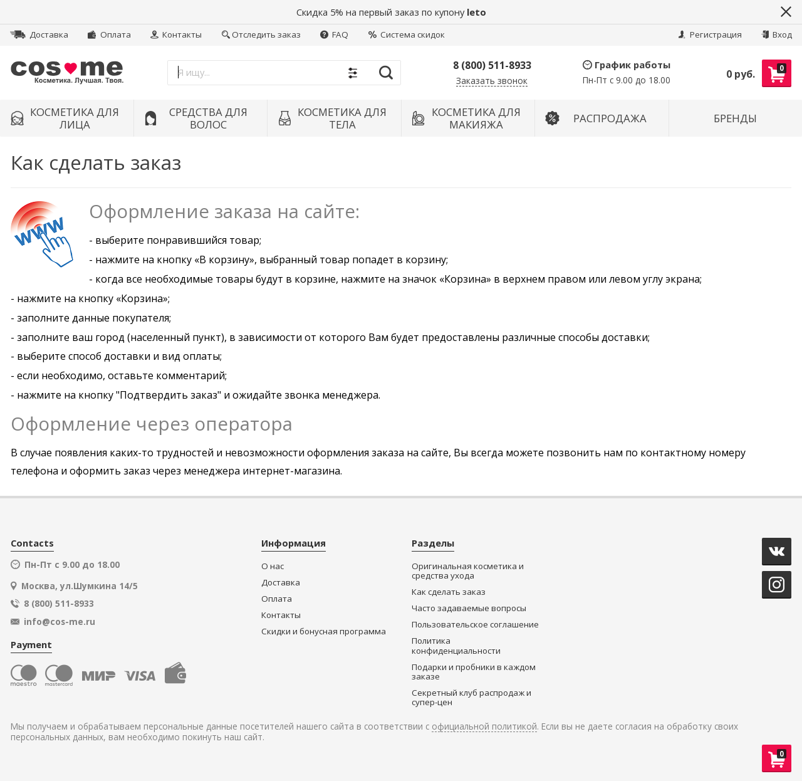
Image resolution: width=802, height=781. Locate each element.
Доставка (39, 34)
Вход (776, 34)
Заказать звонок (492, 81)
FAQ (334, 34)
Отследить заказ (261, 34)
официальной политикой (484, 726)
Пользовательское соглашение (475, 624)
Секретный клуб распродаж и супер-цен (471, 698)
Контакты (176, 34)
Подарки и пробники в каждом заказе (474, 672)
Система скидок (406, 34)
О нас (272, 566)
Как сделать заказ (449, 592)
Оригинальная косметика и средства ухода (468, 571)
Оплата (109, 34)
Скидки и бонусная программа (323, 631)
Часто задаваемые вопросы (469, 608)
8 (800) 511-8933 (492, 65)
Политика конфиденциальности (456, 646)
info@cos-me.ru (59, 621)
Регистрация (710, 34)
